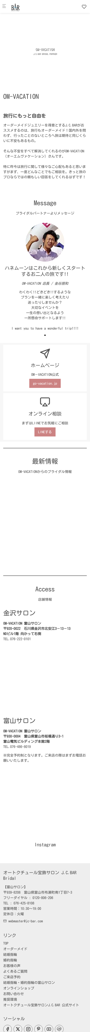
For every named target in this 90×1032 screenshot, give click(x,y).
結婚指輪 (10, 954)
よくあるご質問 (15, 971)
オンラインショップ (18, 988)
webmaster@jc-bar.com (23, 921)
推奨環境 (10, 999)
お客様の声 (11, 965)
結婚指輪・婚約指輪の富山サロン (29, 982)
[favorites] (84, 6)
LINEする (45, 432)
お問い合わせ (13, 994)
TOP (5, 943)
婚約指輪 (10, 960)
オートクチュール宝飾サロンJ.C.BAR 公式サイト (41, 1005)
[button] (45, 335)
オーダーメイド (15, 949)
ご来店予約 (11, 977)
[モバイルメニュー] (4, 6)
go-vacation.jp (45, 383)
